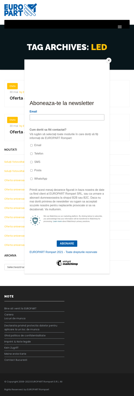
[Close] (108, 60)
